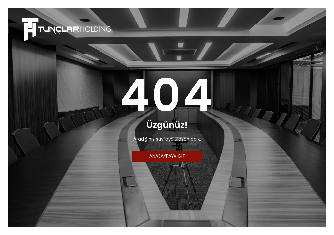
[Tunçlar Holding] (66, 29)
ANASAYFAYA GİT (167, 156)
